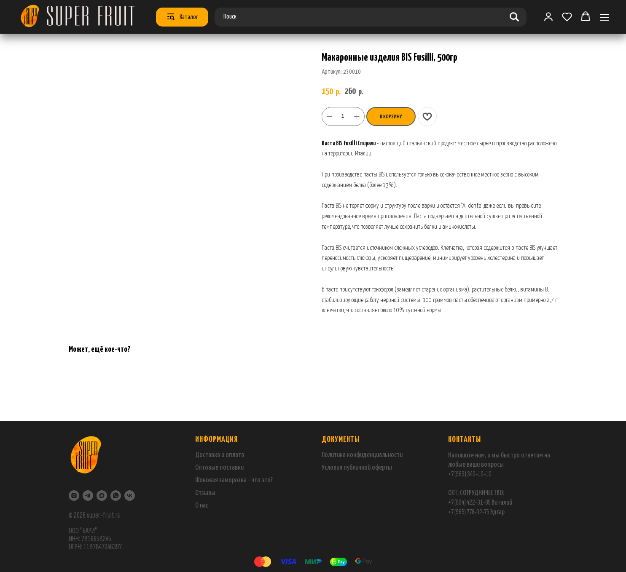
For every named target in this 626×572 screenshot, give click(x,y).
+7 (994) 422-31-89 (469, 502)
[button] (567, 16)
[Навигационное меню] (604, 17)
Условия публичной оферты (357, 467)
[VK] (129, 495)
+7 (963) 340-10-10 (470, 474)
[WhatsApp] (115, 495)
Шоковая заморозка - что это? (234, 480)
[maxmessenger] (102, 495)
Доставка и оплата (219, 455)
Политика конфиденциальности (362, 455)
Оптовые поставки (219, 467)
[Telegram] (88, 495)
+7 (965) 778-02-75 (469, 512)
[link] (548, 16)
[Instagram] (74, 495)
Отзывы (205, 493)
